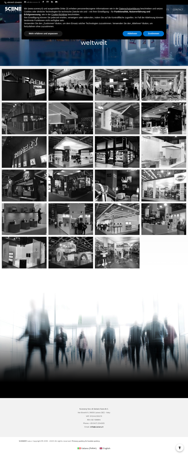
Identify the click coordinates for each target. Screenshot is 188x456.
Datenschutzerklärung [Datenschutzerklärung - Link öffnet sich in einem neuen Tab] (129, 8)
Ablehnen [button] (132, 33)
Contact (178, 9)
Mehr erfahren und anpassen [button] (43, 33)
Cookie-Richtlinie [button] (59, 14)
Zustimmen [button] (153, 33)
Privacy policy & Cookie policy (86, 441)
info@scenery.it (96, 427)
